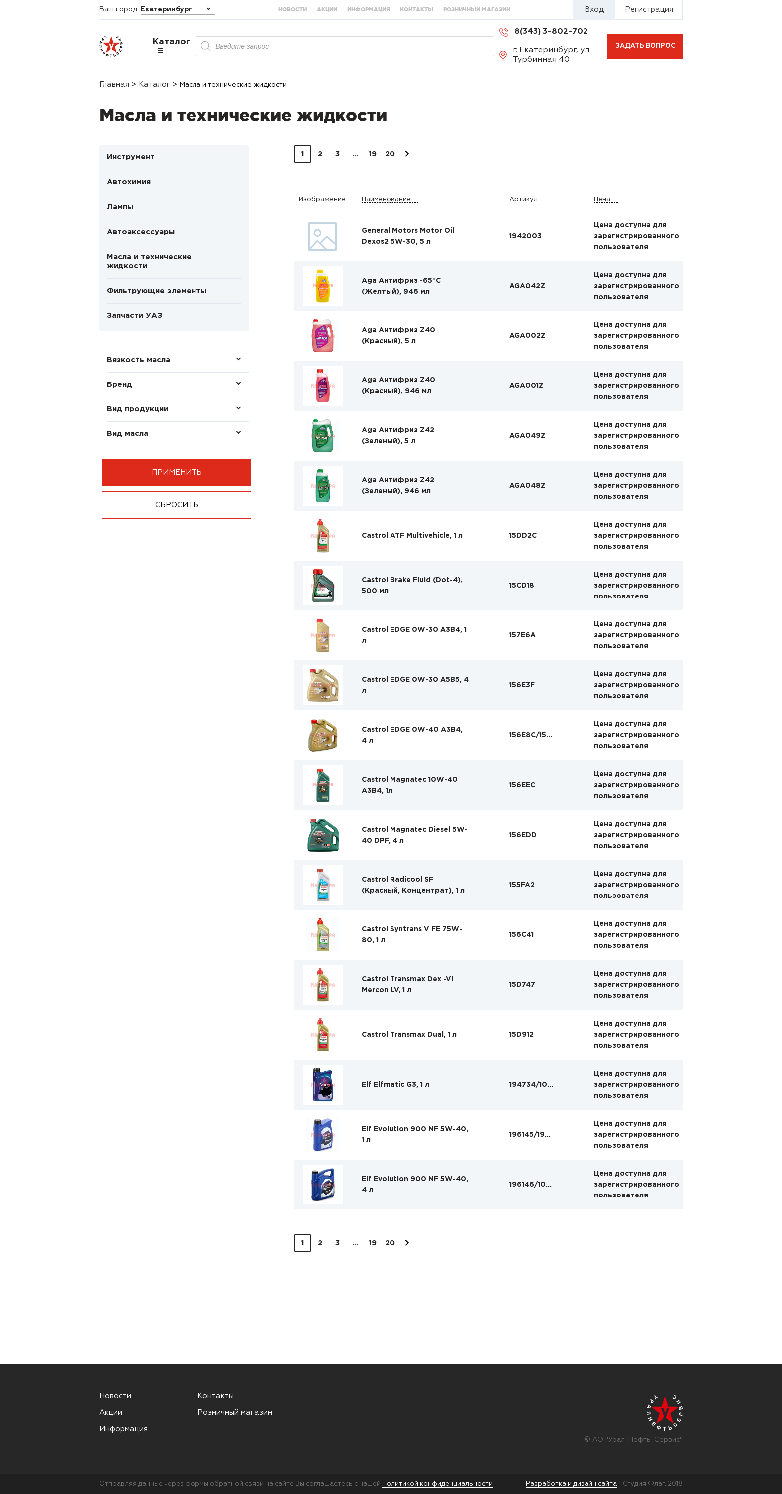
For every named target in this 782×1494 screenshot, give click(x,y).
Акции (327, 9)
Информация (368, 9)
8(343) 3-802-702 (551, 32)
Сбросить (176, 505)
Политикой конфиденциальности (437, 1484)
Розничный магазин (476, 9)
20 (390, 154)
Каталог (171, 45)
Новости (292, 9)
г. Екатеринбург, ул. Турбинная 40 (552, 55)
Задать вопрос (645, 46)
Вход (594, 9)
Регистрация (649, 9)
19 (372, 154)
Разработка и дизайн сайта (571, 1484)
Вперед (407, 154)
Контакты (416, 9)
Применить (177, 472)
